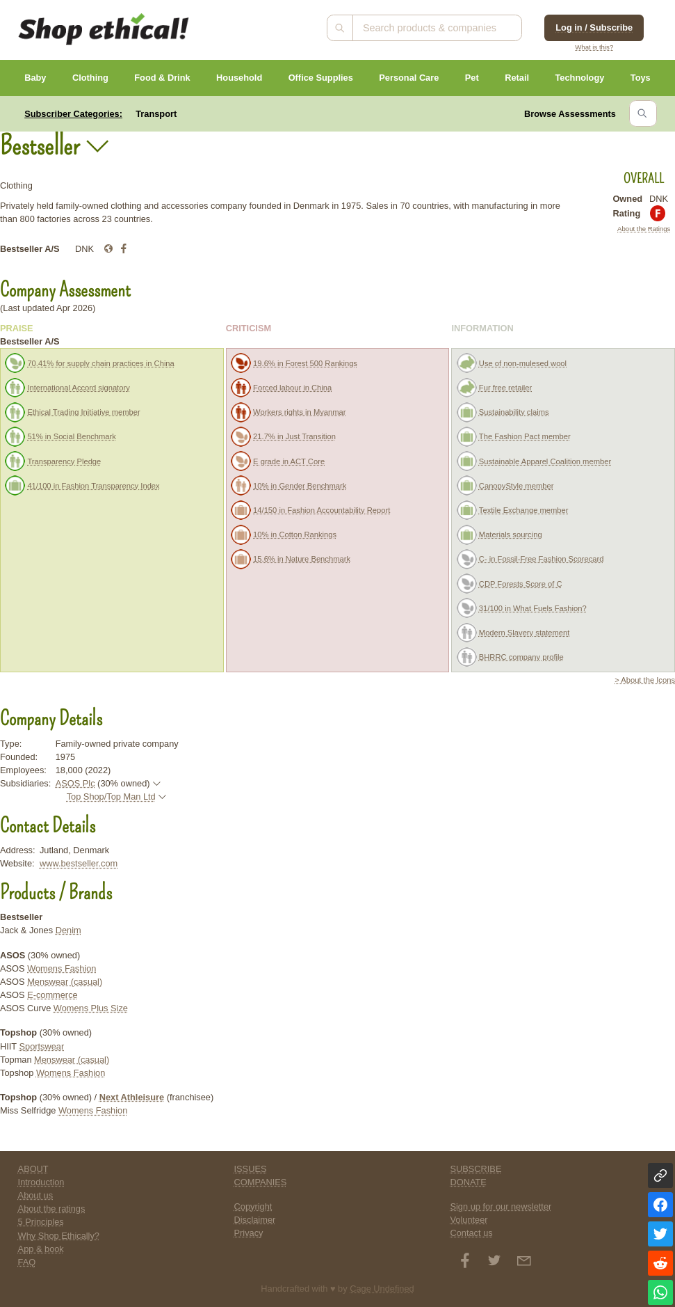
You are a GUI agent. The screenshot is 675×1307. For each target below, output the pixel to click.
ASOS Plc (75, 783)
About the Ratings (643, 228)
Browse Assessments (570, 114)
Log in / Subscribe (594, 27)
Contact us (471, 1233)
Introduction (41, 1182)
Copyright (253, 1206)
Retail (517, 77)
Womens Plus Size (91, 1008)
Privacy (248, 1233)
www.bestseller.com (78, 863)
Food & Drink (162, 77)
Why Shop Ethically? (58, 1235)
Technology (579, 77)
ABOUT (33, 1169)
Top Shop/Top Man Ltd (111, 796)
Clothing (90, 77)
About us (36, 1195)
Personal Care (409, 77)
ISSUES (250, 1169)
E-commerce (52, 995)
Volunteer (468, 1219)
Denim (68, 930)
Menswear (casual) (64, 981)
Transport (156, 114)
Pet (472, 77)
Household (239, 77)
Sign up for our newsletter (500, 1206)
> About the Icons (645, 680)
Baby (35, 77)
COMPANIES (260, 1182)
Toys (641, 77)
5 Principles (41, 1222)
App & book (41, 1249)
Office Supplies (320, 77)
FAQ (27, 1262)
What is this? (594, 47)
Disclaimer (255, 1219)
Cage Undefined (382, 1288)
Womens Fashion (61, 968)
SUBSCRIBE (475, 1169)
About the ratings (52, 1208)
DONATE (468, 1182)
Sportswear (42, 1046)
